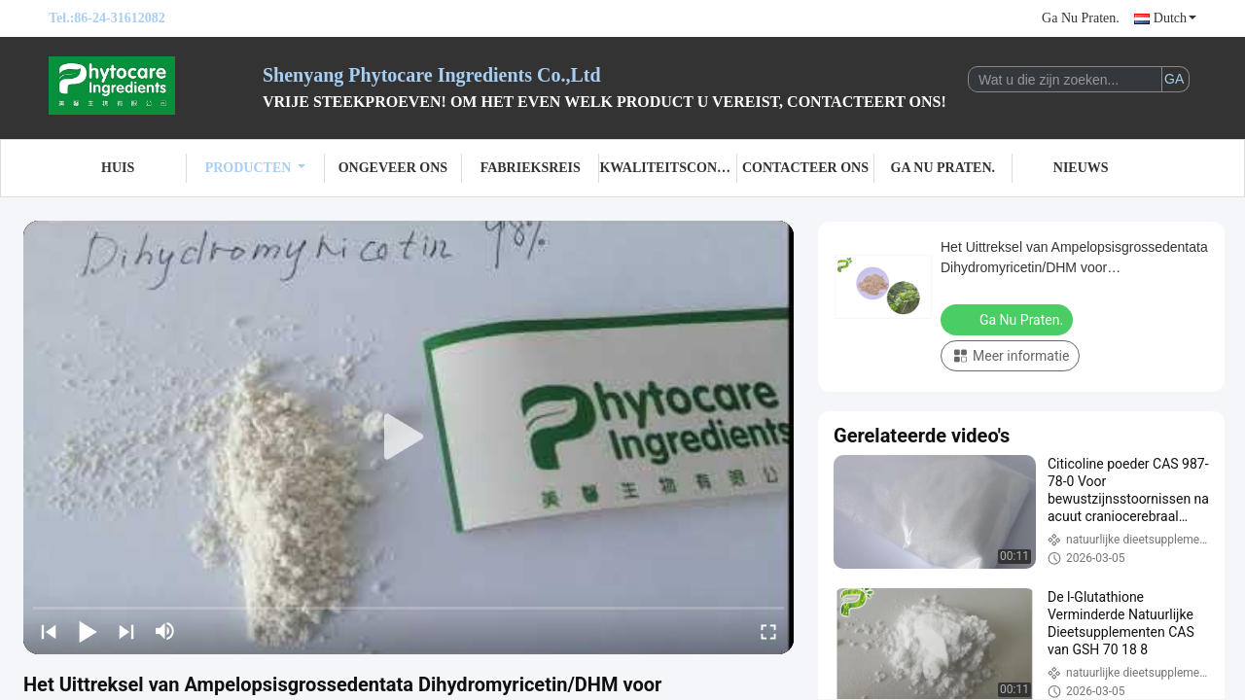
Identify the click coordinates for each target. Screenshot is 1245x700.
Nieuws (1081, 167)
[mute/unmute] (165, 631)
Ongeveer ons (392, 167)
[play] (408, 437)
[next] (126, 631)
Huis (117, 167)
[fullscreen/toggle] (768, 631)
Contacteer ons (805, 167)
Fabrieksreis (530, 167)
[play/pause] (87, 631)
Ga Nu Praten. (1081, 18)
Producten (255, 167)
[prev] (48, 631)
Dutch (1175, 18)
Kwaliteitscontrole (667, 167)
